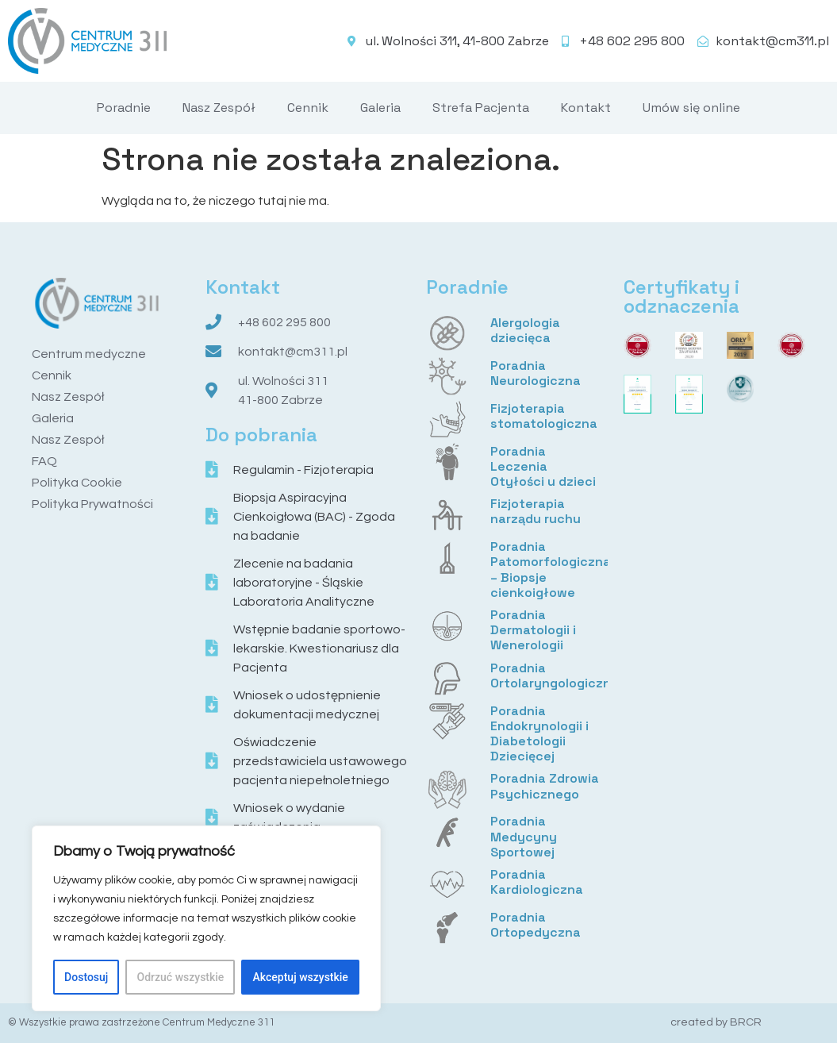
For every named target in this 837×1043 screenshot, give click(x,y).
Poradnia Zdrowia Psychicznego (544, 786)
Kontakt (586, 107)
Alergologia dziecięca (525, 330)
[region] (206, 918)
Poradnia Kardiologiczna (536, 882)
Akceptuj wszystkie (300, 977)
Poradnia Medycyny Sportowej (523, 836)
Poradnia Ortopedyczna (535, 925)
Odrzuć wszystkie (181, 977)
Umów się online (691, 107)
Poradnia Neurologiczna (535, 373)
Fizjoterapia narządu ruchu (535, 511)
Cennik (307, 107)
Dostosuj (86, 977)
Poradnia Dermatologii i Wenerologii (533, 629)
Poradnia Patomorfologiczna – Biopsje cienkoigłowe (550, 569)
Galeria (380, 107)
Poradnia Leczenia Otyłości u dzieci (543, 466)
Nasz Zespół (218, 107)
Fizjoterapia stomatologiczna (543, 416)
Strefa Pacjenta (480, 107)
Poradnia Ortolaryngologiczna (554, 675)
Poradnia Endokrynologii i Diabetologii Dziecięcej (539, 733)
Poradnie (124, 107)
